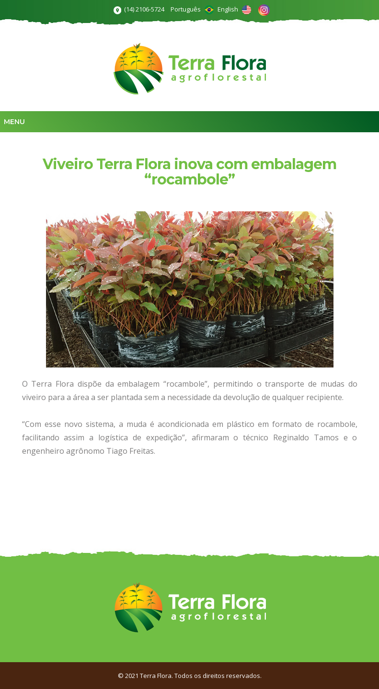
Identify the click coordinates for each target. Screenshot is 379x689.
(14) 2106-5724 (144, 9)
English (234, 9)
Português (192, 9)
